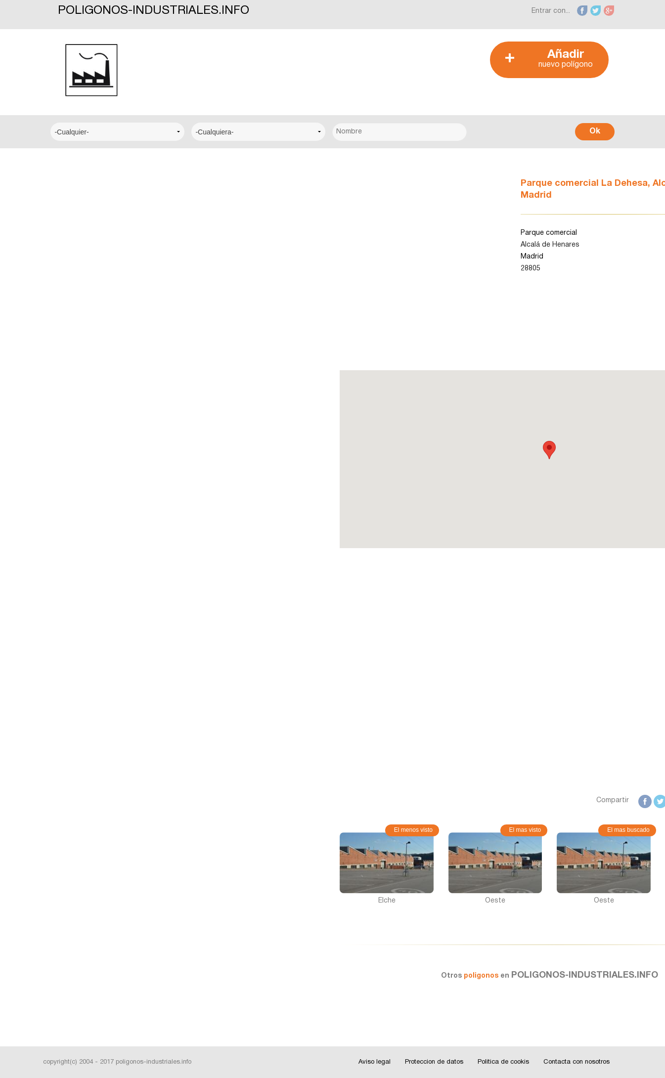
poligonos (337, 976)
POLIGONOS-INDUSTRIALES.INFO (153, 10)
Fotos (69, 602)
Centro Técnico (84, 284)
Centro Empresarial (90, 193)
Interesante (77, 571)
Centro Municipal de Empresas (109, 254)
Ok (594, 131)
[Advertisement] (327, 64)
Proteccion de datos (434, 1062)
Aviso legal (374, 1062)
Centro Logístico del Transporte (112, 223)
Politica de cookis (503, 1062)
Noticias (72, 541)
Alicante (72, 434)
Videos (70, 632)
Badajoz (72, 464)
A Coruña (74, 373)
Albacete (73, 403)
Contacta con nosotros (576, 1062)
